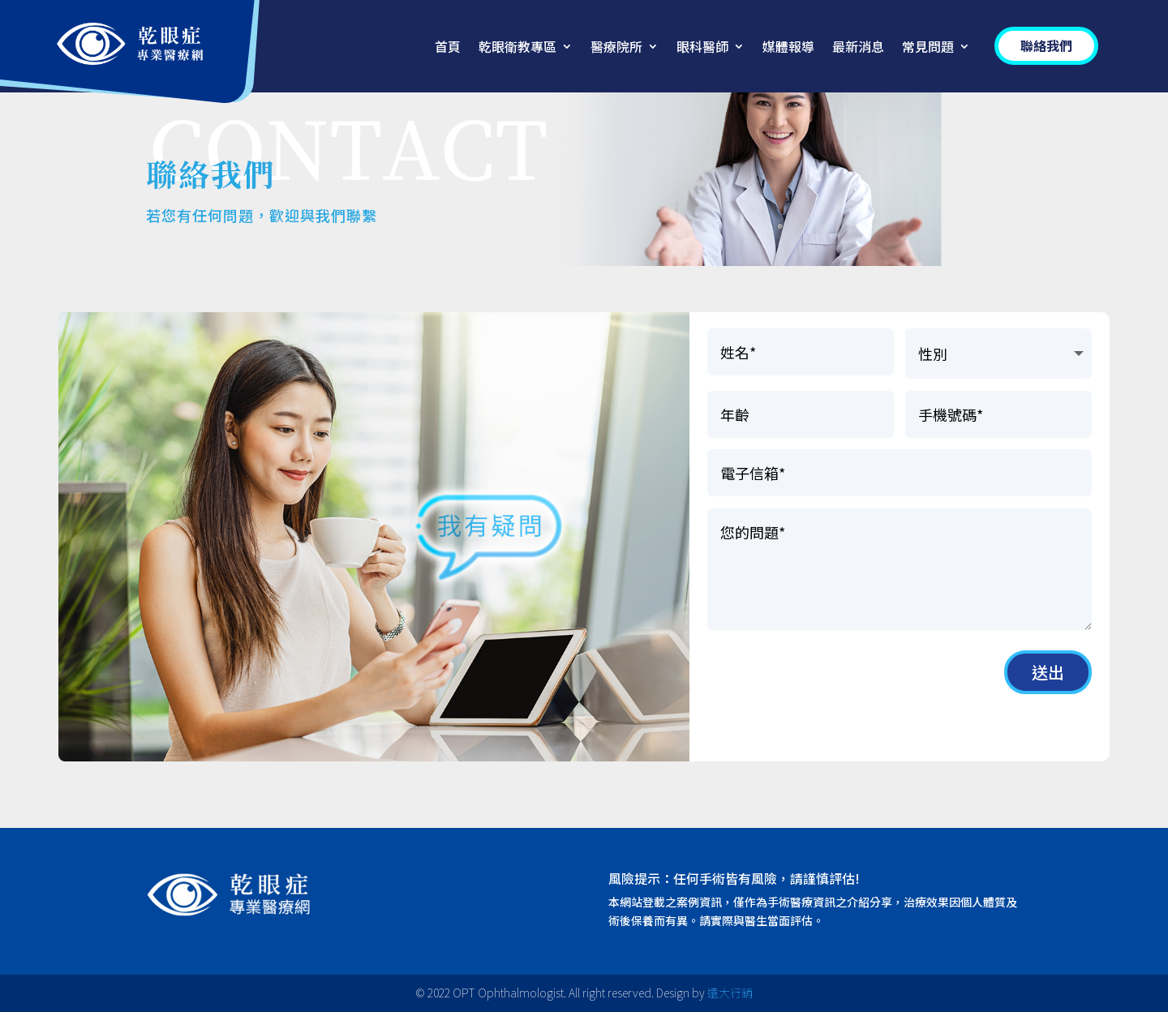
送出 (1048, 672)
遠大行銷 (730, 992)
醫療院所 (616, 48)
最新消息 (858, 48)
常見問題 (928, 48)
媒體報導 (788, 48)
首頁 (448, 48)
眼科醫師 (702, 48)
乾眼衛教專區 (517, 48)
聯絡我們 (1046, 45)
